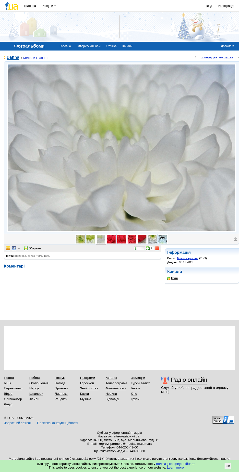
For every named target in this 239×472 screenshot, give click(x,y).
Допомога (227, 46)
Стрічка (111, 46)
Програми (87, 378)
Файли (34, 399)
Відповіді (112, 399)
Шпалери (36, 393)
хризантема (35, 255)
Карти (84, 393)
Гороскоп (87, 383)
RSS (7, 383)
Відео (8, 393)
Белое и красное (35, 58)
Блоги (135, 388)
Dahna (13, 57)
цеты (47, 255)
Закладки (138, 378)
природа (20, 255)
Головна (30, 6)
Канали (127, 46)
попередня (209, 57)
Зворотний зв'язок (17, 423)
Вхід (209, 6)
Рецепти (61, 399)
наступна (226, 57)
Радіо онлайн (189, 379)
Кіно (134, 393)
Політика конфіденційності (57, 423)
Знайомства (89, 388)
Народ (34, 388)
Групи (135, 399)
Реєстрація (226, 6)
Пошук (60, 378)
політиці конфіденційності (175, 464)
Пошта (9, 378)
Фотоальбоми (116, 388)
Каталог (112, 378)
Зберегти (32, 248)
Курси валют (140, 383)
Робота (34, 378)
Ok (228, 466)
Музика (85, 399)
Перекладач (13, 388)
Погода (60, 383)
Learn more (175, 467)
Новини (111, 393)
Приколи (61, 388)
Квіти (172, 278)
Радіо (8, 404)
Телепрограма (116, 383)
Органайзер (13, 399)
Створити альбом (89, 46)
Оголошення (38, 383)
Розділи (47, 6)
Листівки (61, 393)
